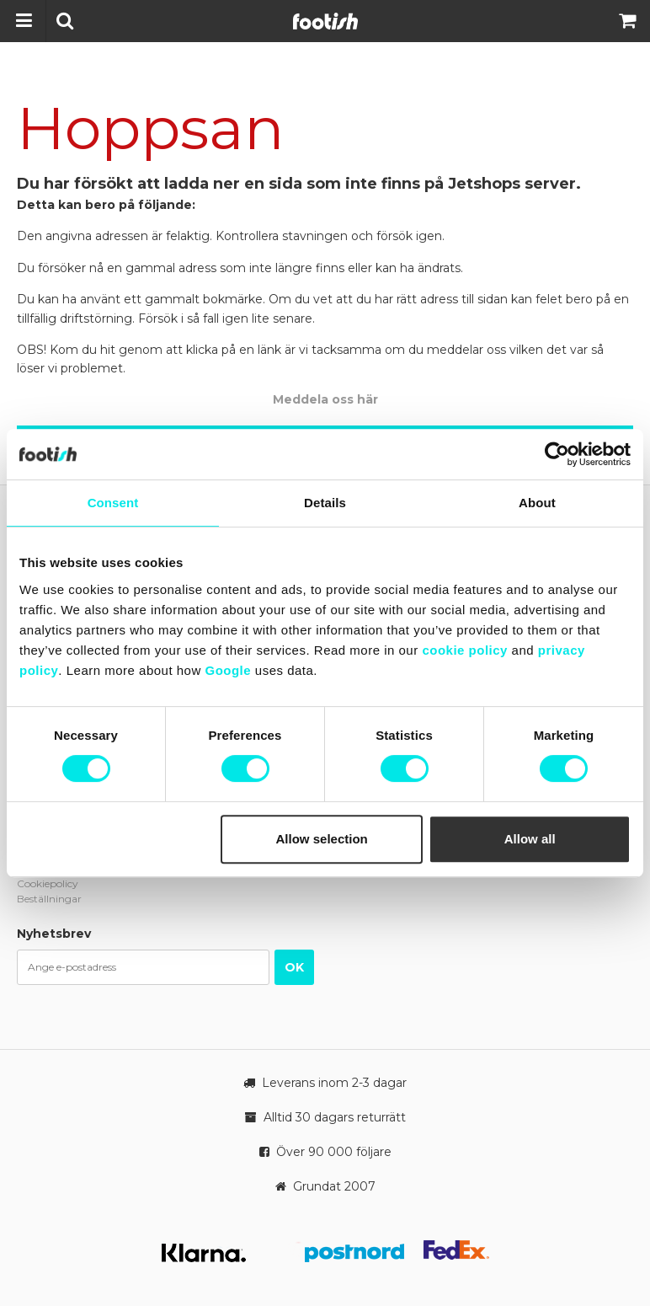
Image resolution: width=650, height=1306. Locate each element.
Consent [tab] (113, 502)
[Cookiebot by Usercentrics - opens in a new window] (557, 454)
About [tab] (537, 502)
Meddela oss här (325, 399)
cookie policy (465, 650)
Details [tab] (325, 502)
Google (228, 670)
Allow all (530, 839)
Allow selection (322, 839)
